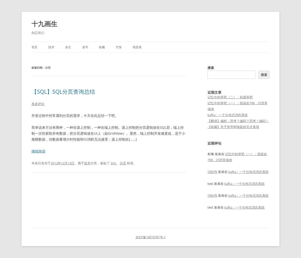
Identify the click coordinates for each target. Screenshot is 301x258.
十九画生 (44, 23)
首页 (34, 47)
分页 (123, 163)
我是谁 (137, 47)
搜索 (211, 67)
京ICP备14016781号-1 (151, 237)
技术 (51, 47)
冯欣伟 (212, 172)
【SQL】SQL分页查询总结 (63, 91)
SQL (114, 163)
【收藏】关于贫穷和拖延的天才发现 (233, 127)
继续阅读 (38, 151)
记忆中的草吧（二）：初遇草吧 (230, 97)
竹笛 (119, 47)
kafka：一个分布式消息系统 (228, 115)
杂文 (68, 47)
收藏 (102, 47)
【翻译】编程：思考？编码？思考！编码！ (238, 121)
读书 (85, 47)
